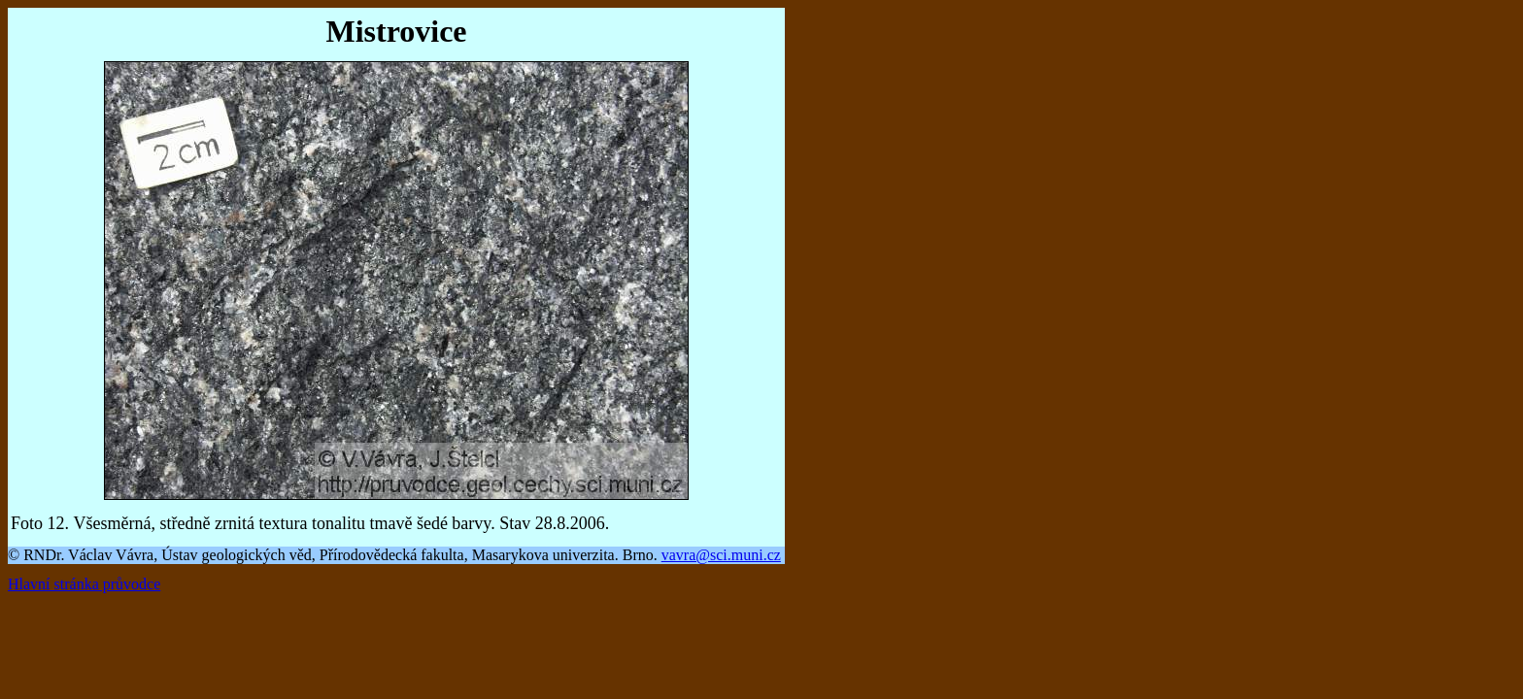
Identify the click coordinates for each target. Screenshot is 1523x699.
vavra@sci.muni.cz (721, 555)
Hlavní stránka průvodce (84, 584)
